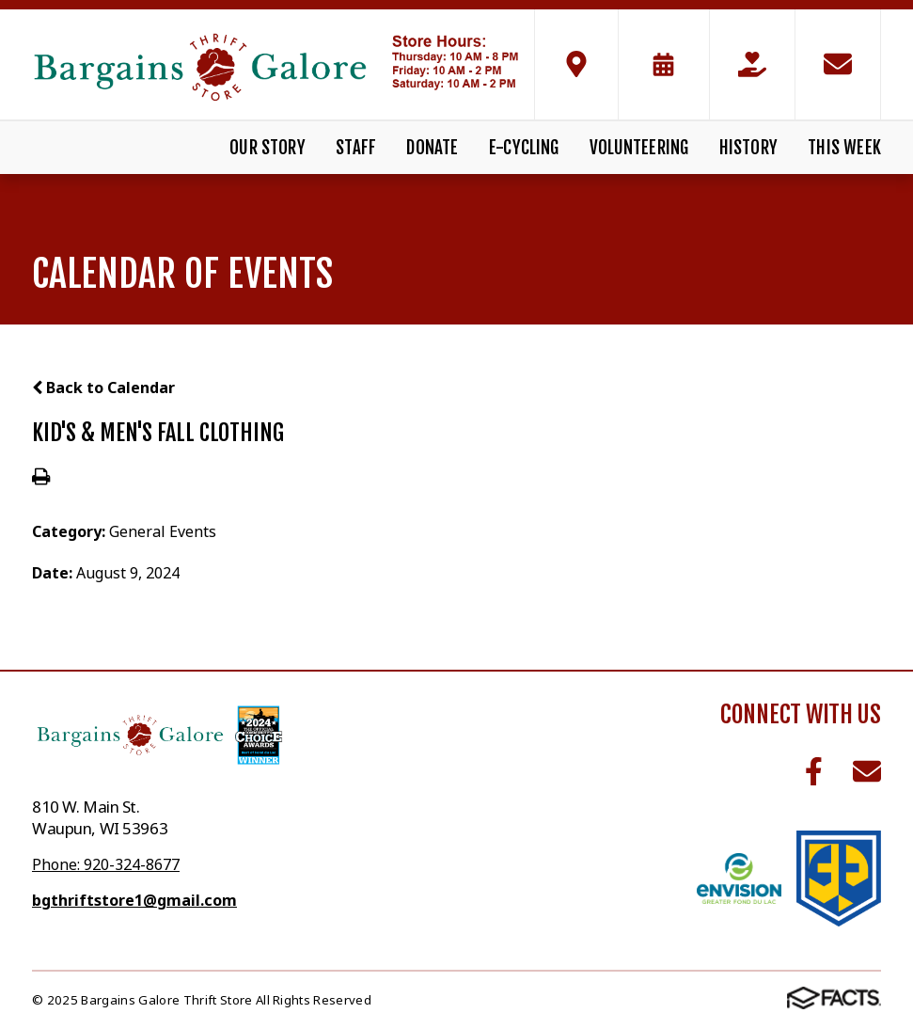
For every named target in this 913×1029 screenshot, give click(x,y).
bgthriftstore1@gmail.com (134, 900)
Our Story (267, 147)
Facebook (814, 771)
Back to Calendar (103, 387)
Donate (432, 147)
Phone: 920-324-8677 (106, 864)
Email (867, 771)
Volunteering (639, 147)
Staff (356, 147)
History (748, 147)
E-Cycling (524, 147)
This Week (844, 147)
